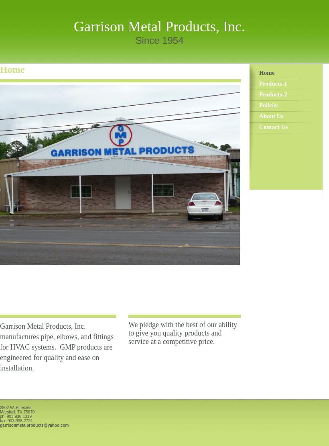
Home (266, 73)
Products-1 (273, 83)
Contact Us (273, 127)
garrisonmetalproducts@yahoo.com (34, 425)
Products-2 (273, 94)
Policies (268, 105)
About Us (271, 116)
